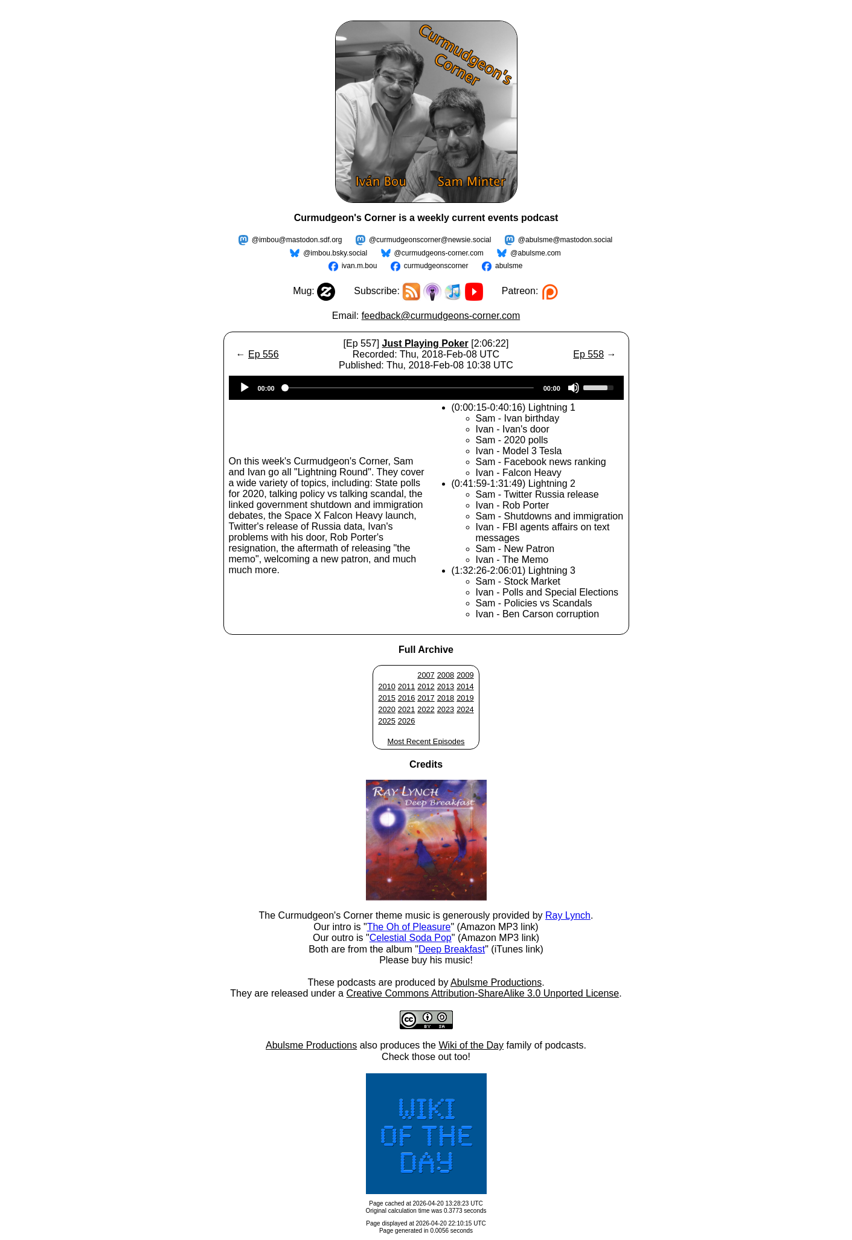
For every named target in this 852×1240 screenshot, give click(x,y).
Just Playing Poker (425, 343)
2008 (445, 674)
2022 (425, 709)
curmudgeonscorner (436, 266)
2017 (425, 697)
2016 (406, 697)
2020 (386, 709)
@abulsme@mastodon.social (565, 240)
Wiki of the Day (471, 1045)
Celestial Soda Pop (411, 938)
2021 (406, 709)
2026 (406, 720)
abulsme (508, 266)
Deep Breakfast (451, 949)
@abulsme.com (535, 253)
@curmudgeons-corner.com (439, 253)
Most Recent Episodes (425, 741)
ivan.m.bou (359, 266)
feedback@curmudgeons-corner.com (441, 315)
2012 (425, 686)
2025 (386, 720)
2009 (464, 674)
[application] (426, 388)
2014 (464, 686)
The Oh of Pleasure (409, 927)
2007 (425, 674)
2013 (445, 686)
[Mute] (574, 388)
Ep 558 (588, 354)
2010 (386, 686)
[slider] (409, 387)
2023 (445, 709)
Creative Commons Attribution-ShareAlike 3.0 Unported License (482, 993)
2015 (386, 697)
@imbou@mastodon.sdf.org (297, 240)
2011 (406, 686)
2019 (464, 697)
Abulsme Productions (496, 982)
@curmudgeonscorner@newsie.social (430, 240)
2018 (445, 697)
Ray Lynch (568, 915)
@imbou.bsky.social (335, 253)
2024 (464, 709)
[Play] (245, 388)
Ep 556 (263, 354)
